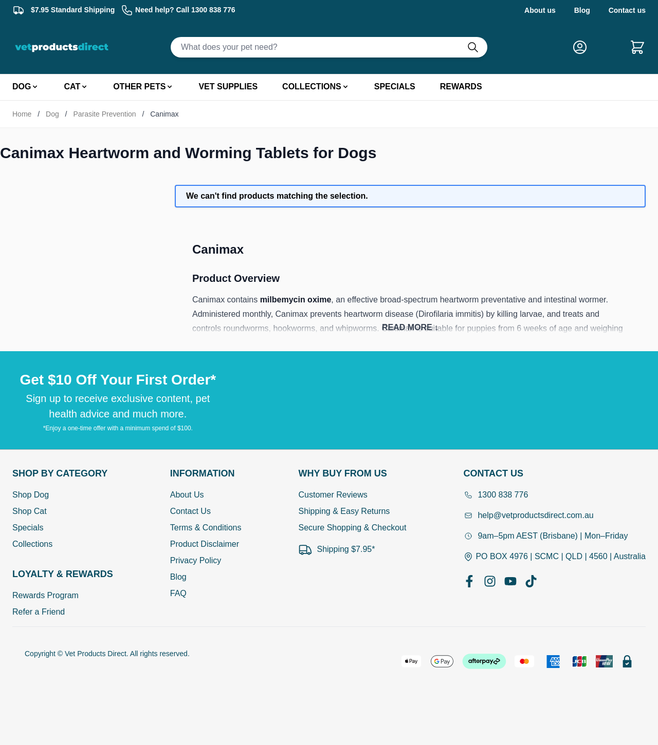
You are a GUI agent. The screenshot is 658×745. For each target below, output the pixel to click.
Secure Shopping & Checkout (352, 527)
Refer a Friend (38, 611)
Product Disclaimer (204, 544)
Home (21, 114)
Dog (52, 114)
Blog (582, 10)
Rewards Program (45, 595)
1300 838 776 (495, 494)
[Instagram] (490, 581)
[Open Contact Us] (554, 473)
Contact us (627, 10)
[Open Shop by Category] (62, 473)
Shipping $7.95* (336, 549)
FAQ (178, 593)
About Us (187, 494)
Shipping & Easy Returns (344, 511)
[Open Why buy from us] (352, 473)
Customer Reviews (332, 494)
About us (540, 10)
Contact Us (190, 511)
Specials (27, 527)
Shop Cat (29, 511)
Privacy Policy (196, 560)
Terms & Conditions (206, 527)
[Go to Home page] (63, 47)
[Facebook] (469, 581)
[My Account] (584, 47)
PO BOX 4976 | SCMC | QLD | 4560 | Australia (554, 556)
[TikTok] (531, 581)
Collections (32, 544)
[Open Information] (206, 473)
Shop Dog (30, 494)
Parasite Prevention (104, 114)
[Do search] (477, 47)
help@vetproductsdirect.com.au (528, 515)
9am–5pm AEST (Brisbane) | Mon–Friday (545, 535)
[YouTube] (510, 581)
